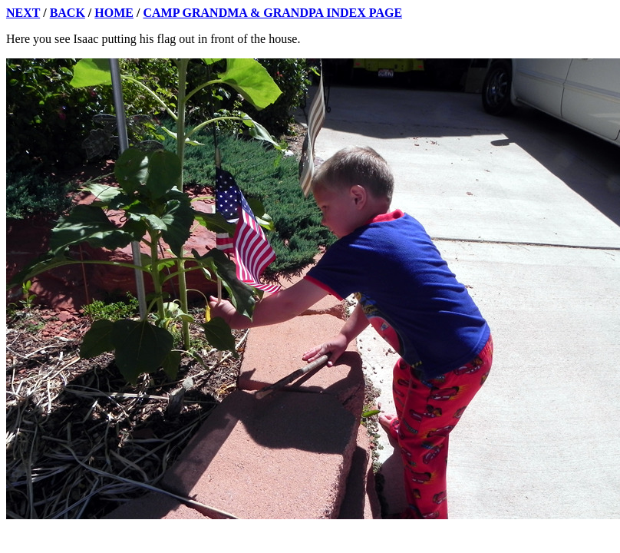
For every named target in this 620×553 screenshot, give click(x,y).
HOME (114, 12)
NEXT (23, 12)
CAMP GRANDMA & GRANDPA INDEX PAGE (272, 12)
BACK (67, 12)
